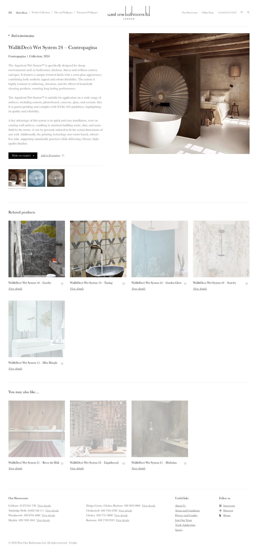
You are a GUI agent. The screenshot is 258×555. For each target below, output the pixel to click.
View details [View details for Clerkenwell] (125, 510)
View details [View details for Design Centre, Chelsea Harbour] (148, 505)
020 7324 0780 (109, 510)
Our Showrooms (190, 12)
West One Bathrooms (129, 12)
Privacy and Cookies (186, 515)
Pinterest (228, 510)
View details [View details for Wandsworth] (48, 515)
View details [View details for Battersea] (122, 520)
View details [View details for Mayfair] (43, 520)
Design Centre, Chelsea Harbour (104, 505)
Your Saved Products (242, 13)
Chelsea (90, 515)
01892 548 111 (36, 510)
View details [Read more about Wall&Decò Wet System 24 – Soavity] (200, 288)
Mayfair (12, 520)
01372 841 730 (28, 505)
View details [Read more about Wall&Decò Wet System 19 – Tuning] (77, 288)
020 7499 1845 (27, 520)
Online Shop (208, 12)
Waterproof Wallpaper (87, 12)
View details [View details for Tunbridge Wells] (52, 510)
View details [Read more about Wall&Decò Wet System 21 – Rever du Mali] (15, 468)
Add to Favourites (53, 155)
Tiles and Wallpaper (63, 12)
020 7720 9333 (106, 520)
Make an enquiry (21, 155)
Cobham (13, 505)
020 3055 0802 (132, 505)
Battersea (91, 520)
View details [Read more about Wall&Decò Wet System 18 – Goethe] (15, 288)
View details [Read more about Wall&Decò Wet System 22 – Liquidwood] (77, 468)
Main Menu (21, 12)
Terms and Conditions (187, 510)
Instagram (229, 505)
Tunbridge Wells (17, 510)
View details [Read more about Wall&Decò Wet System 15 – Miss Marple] (15, 368)
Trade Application (185, 525)
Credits (73, 542)
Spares (178, 530)
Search (248, 12)
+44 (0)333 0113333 (227, 12)
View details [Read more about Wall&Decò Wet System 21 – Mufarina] (138, 468)
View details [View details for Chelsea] (120, 515)
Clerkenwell (92, 510)
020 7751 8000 (105, 515)
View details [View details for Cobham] (44, 505)
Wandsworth (15, 515)
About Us (180, 505)
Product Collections (41, 12)
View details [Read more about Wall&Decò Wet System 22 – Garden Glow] (138, 288)
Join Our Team (183, 520)
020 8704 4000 (32, 515)
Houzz (227, 515)
